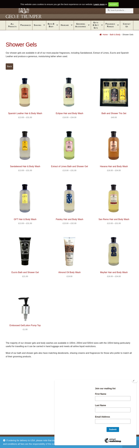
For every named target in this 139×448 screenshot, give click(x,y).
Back (9, 66)
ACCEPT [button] (113, 4)
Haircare (65, 25)
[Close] (135, 381)
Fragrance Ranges (110, 25)
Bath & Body (51, 25)
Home (105, 34)
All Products (12, 25)
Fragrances (25, 25)
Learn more (99, 4)
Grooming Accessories (80, 25)
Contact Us (126, 25)
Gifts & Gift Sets (96, 25)
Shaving (37, 25)
